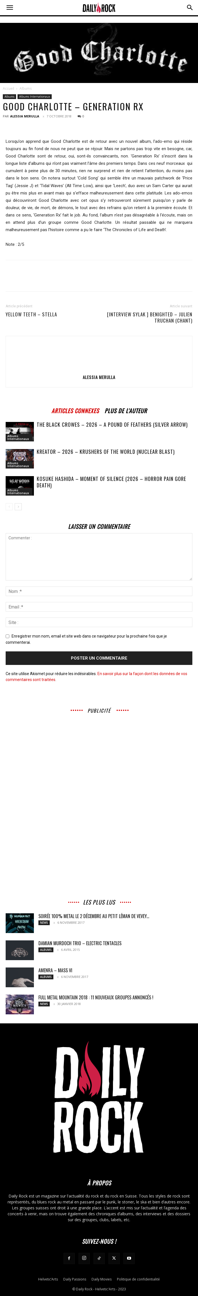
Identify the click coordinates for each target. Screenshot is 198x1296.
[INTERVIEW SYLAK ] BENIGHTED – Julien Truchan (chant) (149, 317)
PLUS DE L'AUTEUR (126, 409)
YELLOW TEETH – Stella (31, 314)
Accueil (8, 88)
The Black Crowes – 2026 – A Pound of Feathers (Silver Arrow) (112, 424)
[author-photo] (99, 369)
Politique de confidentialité (138, 1279)
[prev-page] (9, 506)
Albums (25, 88)
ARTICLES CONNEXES (75, 409)
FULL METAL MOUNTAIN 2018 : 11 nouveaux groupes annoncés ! (95, 997)
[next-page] (18, 506)
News (44, 923)
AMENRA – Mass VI (55, 970)
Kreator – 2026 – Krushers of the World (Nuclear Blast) (106, 451)
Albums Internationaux (34, 96)
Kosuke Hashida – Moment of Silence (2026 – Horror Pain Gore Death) (111, 482)
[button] (10, 7)
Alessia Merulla (24, 116)
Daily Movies (102, 1279)
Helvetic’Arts (48, 1279)
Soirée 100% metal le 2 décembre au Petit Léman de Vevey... (93, 916)
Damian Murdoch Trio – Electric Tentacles (79, 943)
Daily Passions (74, 1279)
